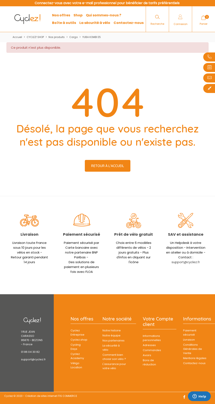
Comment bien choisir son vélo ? (114, 357)
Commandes (152, 350)
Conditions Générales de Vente (192, 349)
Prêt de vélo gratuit (133, 234)
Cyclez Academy (77, 356)
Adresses (149, 345)
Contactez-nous (129, 22)
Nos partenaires (113, 341)
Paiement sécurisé (81, 234)
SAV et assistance (185, 234)
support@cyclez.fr (186, 262)
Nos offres (61, 15)
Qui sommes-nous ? (103, 15)
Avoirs (147, 355)
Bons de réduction (149, 362)
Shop (78, 15)
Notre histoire (111, 330)
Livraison (29, 234)
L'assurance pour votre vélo (114, 366)
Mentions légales (194, 358)
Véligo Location (76, 365)
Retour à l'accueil (107, 166)
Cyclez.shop (78, 340)
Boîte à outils (64, 22)
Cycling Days (76, 347)
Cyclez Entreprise (77, 332)
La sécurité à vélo (94, 22)
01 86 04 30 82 (30, 352)
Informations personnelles (152, 338)
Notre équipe (111, 335)
